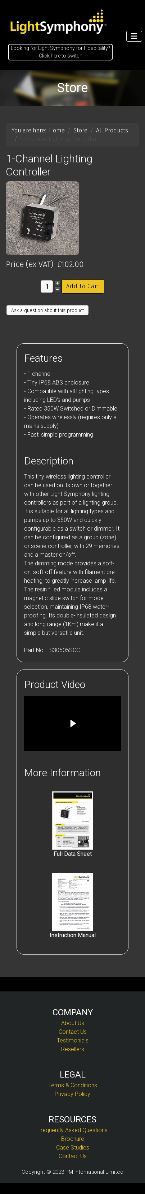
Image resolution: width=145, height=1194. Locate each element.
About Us (72, 1023)
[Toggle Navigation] (134, 36)
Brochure (72, 1138)
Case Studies (72, 1147)
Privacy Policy (72, 1094)
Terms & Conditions (72, 1085)
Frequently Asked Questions (72, 1130)
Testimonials (73, 1040)
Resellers (72, 1049)
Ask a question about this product (47, 310)
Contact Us (73, 1031)
